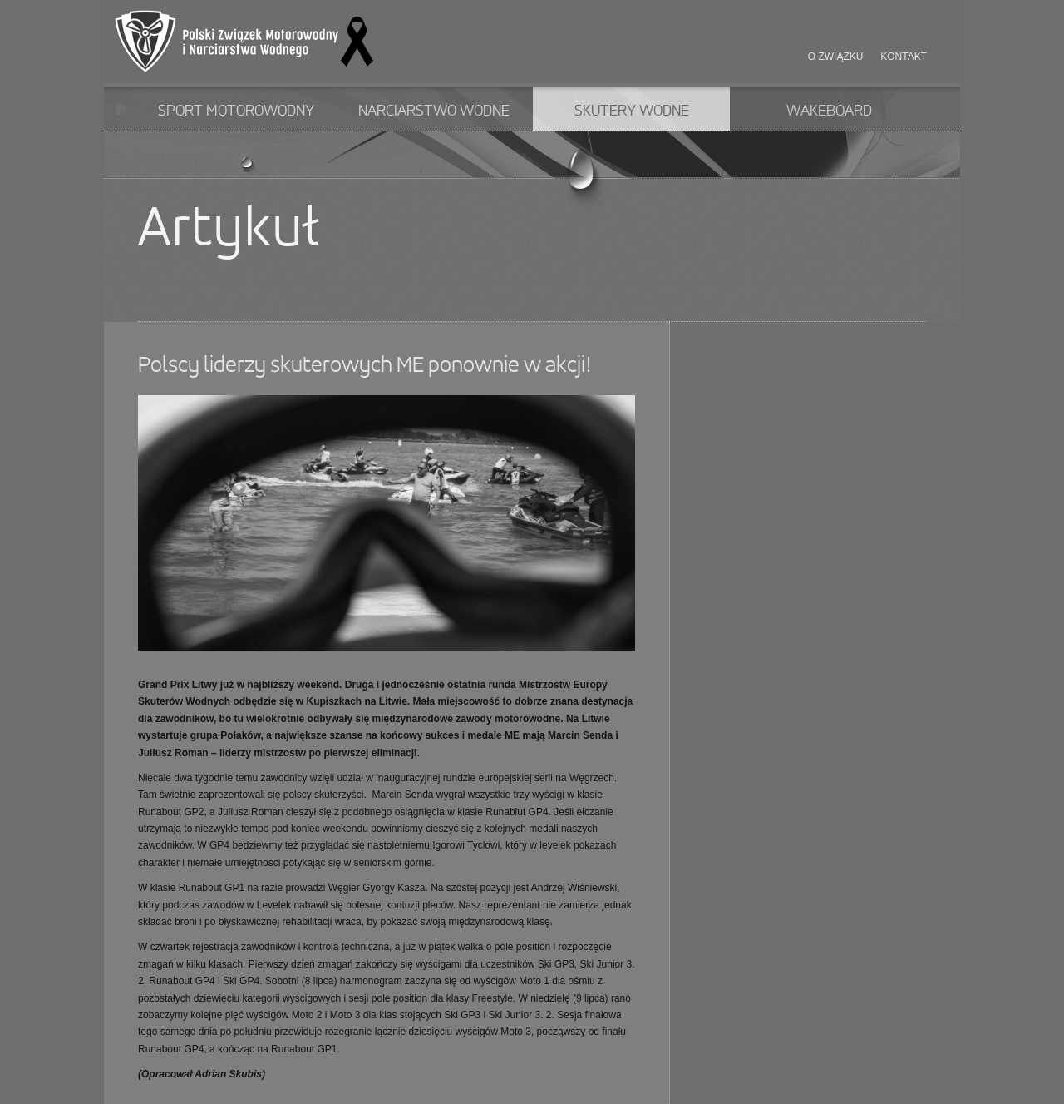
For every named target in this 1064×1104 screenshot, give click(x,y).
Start (120, 109)
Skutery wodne (631, 111)
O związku (836, 56)
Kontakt (903, 56)
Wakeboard (829, 111)
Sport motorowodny (236, 111)
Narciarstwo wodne (434, 111)
